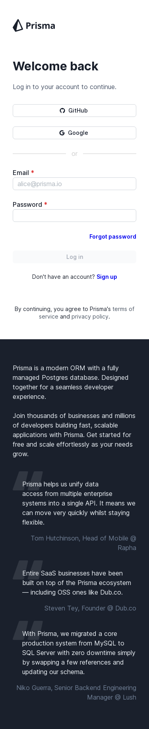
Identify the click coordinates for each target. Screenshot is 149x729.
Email (23, 173)
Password (30, 204)
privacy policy (90, 316)
